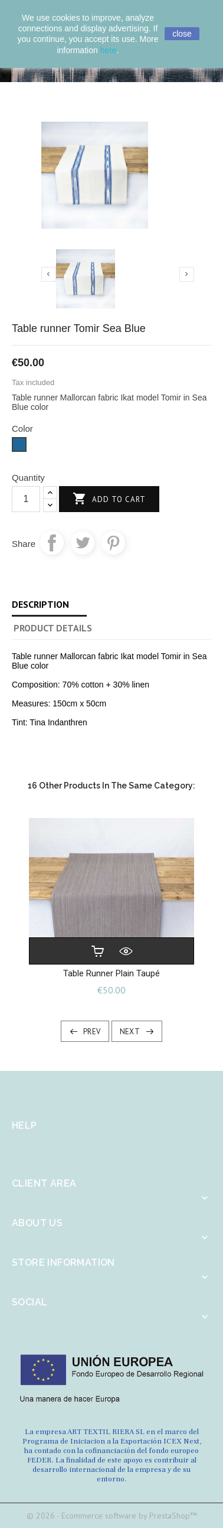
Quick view (126, 951)
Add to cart (109, 499)
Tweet (82, 543)
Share (52, 543)
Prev (92, 1032)
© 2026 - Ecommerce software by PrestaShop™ (112, 1515)
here (108, 50)
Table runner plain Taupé (111, 973)
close (182, 33)
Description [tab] (40, 604)
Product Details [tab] (53, 628)
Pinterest (113, 543)
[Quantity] (26, 499)
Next (130, 1032)
